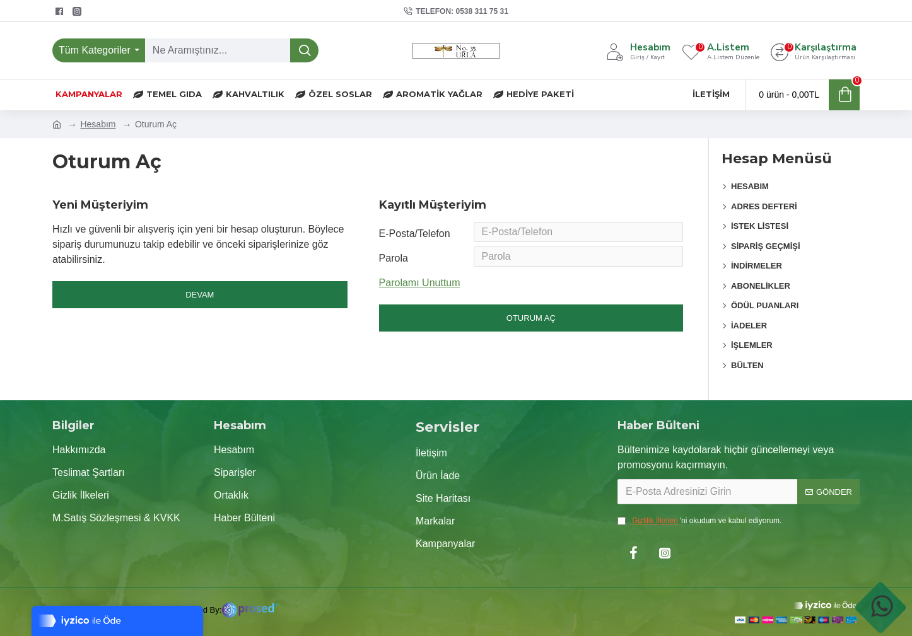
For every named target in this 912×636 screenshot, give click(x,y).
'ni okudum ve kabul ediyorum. (699, 520)
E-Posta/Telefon (414, 233)
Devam (199, 294)
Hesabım (97, 124)
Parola (393, 262)
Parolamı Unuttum (419, 288)
